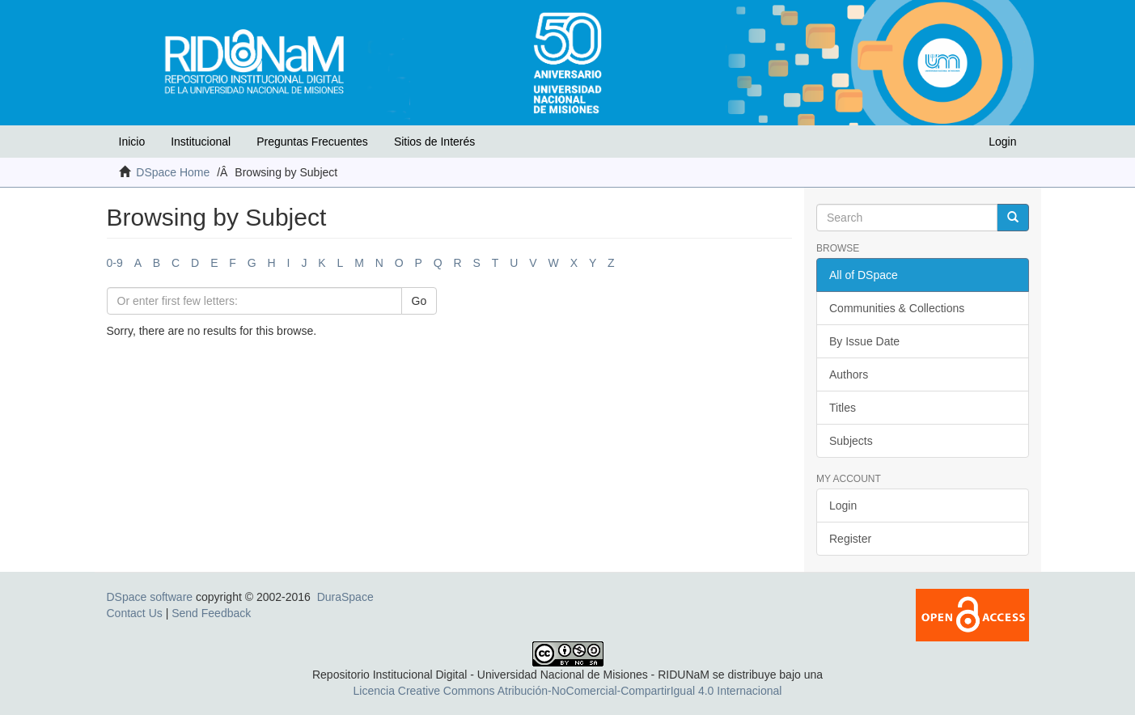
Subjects (851, 440)
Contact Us (135, 613)
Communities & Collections (896, 308)
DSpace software (150, 596)
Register (850, 538)
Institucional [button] (201, 141)
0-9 (115, 262)
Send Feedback (211, 613)
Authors (848, 374)
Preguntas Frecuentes (312, 141)
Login (843, 505)
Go (419, 300)
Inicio (132, 141)
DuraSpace (345, 596)
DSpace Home (173, 172)
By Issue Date (864, 341)
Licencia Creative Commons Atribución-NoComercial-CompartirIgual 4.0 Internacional (568, 690)
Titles (842, 407)
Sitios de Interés (434, 141)
